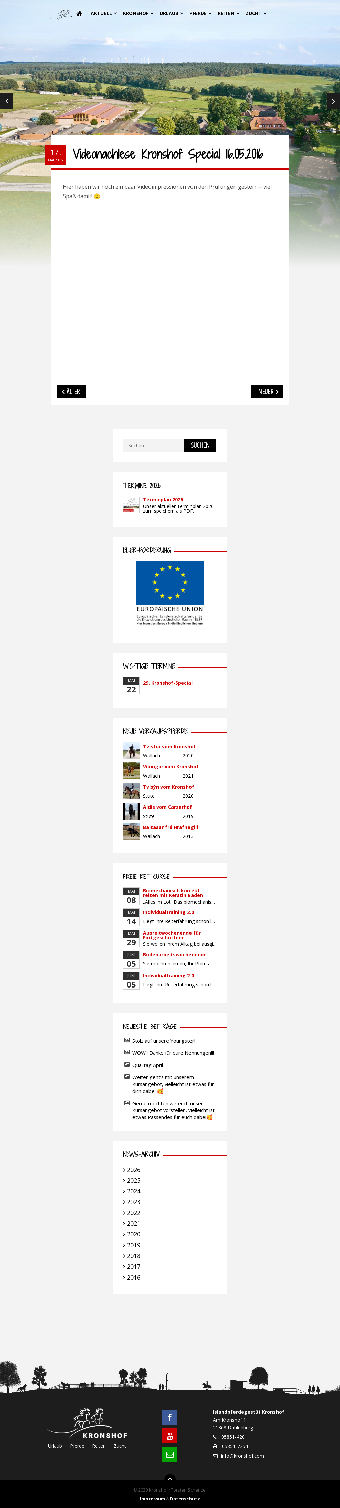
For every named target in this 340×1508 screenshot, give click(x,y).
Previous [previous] (6, 101)
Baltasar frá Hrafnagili (170, 827)
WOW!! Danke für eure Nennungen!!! (173, 1052)
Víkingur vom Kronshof (171, 766)
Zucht (254, 13)
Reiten (226, 13)
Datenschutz (185, 1499)
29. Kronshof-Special (168, 683)
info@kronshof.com (242, 1455)
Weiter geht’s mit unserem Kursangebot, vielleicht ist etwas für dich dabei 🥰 (173, 1084)
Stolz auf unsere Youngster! (163, 1040)
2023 (133, 1202)
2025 (133, 1180)
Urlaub (169, 13)
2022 (133, 1213)
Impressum (152, 1499)
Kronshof (135, 13)
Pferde (198, 13)
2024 (133, 1191)
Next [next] (333, 101)
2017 (133, 1266)
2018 (133, 1256)
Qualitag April (147, 1065)
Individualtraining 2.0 (168, 912)
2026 (133, 1169)
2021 (133, 1223)
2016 (133, 1277)
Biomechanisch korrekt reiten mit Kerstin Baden (173, 892)
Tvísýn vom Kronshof (168, 787)
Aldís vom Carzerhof (167, 807)
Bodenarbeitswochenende (175, 954)
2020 (133, 1234)
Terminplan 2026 (163, 499)
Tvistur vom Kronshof (169, 746)
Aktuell (101, 13)
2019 (133, 1245)
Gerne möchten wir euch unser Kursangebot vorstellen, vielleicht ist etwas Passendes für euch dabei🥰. (173, 1110)
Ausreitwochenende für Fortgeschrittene (172, 935)
